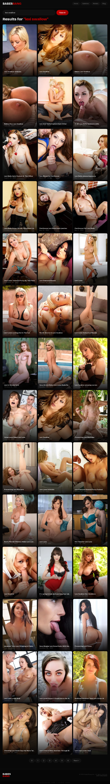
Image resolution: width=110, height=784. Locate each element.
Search (62, 13)
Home (76, 3)
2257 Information (101, 776)
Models (95, 3)
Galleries (85, 3)
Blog (104, 3)
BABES (12, 3)
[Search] (29, 12)
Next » (76, 760)
